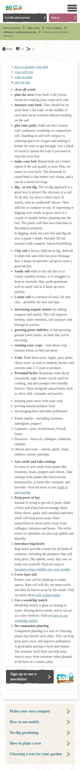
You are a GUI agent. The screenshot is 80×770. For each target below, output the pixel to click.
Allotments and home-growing (19, 32)
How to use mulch (24, 722)
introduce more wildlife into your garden (42, 569)
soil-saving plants (48, 595)
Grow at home (54, 28)
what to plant (23, 77)
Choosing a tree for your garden (36, 754)
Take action (33, 28)
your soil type (24, 72)
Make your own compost (30, 711)
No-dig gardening (24, 733)
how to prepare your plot (31, 67)
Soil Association (11, 28)
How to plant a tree (25, 743)
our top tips (22, 82)
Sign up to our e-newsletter (24, 676)
